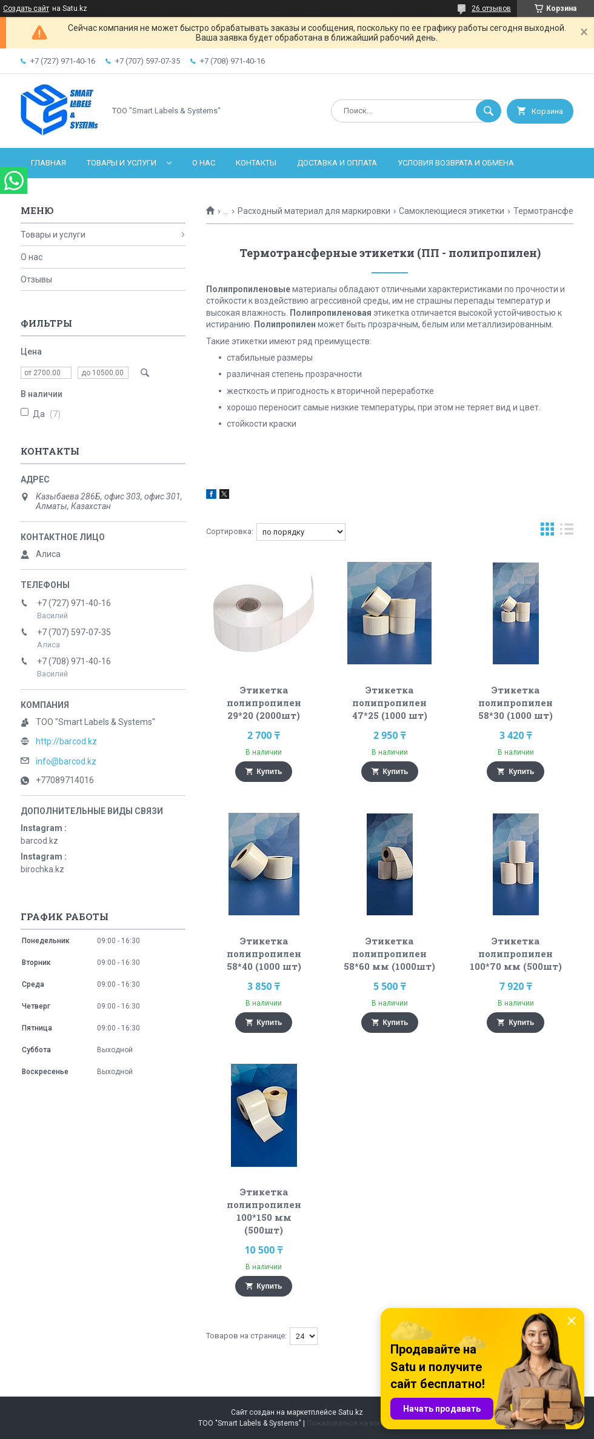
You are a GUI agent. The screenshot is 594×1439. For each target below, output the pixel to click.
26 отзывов (491, 8)
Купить (269, 771)
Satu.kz (350, 1412)
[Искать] (488, 110)
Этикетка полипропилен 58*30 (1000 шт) (515, 702)
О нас (203, 162)
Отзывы (36, 279)
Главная (48, 162)
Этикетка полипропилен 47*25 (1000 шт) (389, 702)
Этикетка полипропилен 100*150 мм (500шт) (264, 1211)
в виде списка (566, 532)
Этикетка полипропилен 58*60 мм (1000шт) (389, 953)
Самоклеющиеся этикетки (451, 211)
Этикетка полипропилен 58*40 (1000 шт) (264, 953)
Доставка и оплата (337, 162)
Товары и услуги (121, 162)
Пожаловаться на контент (351, 1423)
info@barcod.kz (66, 761)
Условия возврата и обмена (456, 162)
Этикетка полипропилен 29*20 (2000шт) (264, 702)
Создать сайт (26, 8)
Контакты (256, 162)
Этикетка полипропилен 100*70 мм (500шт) (516, 953)
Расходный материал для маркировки (314, 211)
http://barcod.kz (66, 741)
